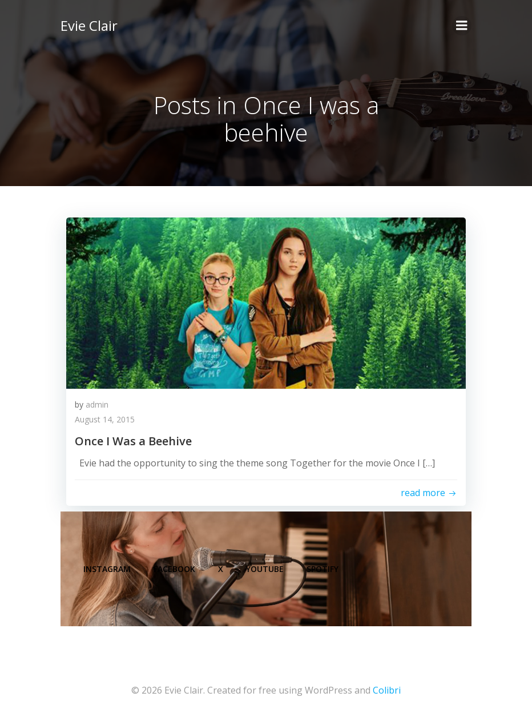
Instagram (107, 568)
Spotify (322, 568)
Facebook (174, 568)
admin (97, 404)
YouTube (265, 568)
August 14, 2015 (105, 419)
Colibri (387, 690)
